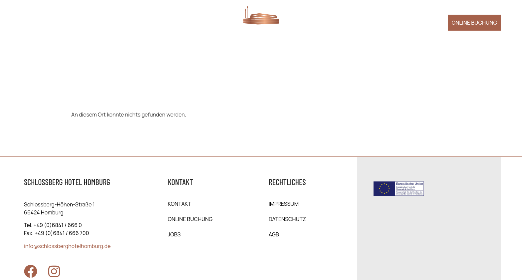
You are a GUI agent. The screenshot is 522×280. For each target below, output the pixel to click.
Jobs (174, 234)
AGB (274, 234)
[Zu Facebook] (30, 271)
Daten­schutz (287, 219)
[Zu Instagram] (54, 271)
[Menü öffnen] (32, 21)
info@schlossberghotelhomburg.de (67, 246)
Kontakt (179, 203)
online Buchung (190, 219)
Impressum (284, 203)
